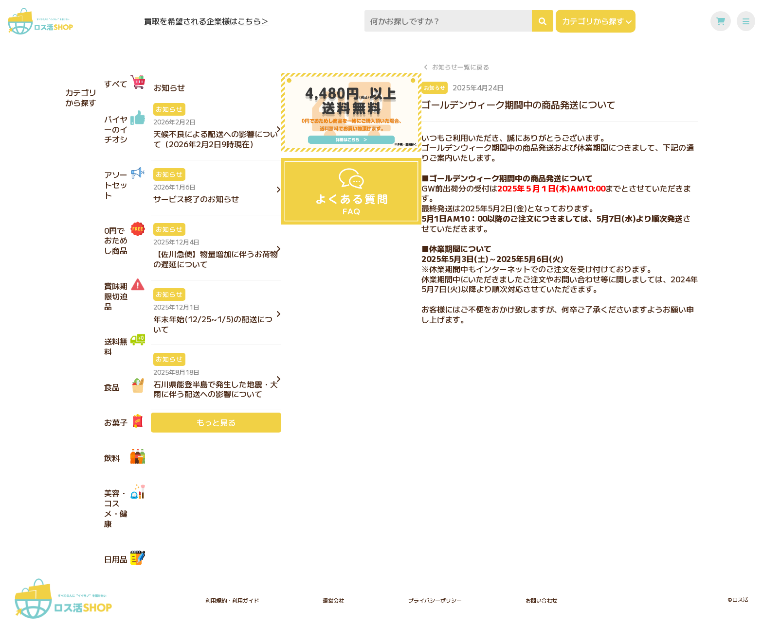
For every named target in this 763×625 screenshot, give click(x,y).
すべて (124, 82)
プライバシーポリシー (435, 600)
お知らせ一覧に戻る (460, 67)
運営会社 (333, 600)
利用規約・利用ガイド (232, 600)
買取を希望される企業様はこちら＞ (206, 21)
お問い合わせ (542, 600)
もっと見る (216, 422)
